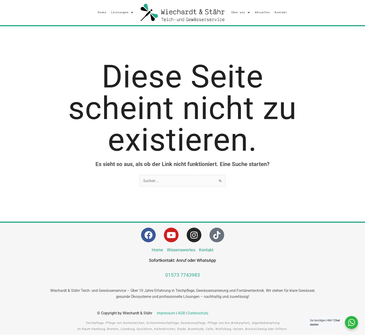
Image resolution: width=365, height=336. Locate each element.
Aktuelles (262, 12)
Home (102, 12)
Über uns (240, 13)
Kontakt (281, 12)
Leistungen (122, 13)
